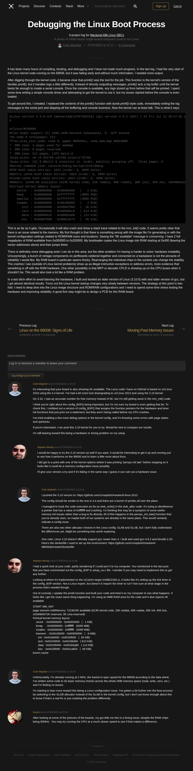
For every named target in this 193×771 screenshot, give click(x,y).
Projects (24, 6)
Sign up (161, 6)
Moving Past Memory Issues (150, 330)
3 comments (48, 334)
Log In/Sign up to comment (26, 375)
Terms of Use (82, 755)
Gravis (36, 712)
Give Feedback (62, 755)
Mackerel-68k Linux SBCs (107, 35)
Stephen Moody (45, 447)
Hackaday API (120, 755)
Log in (178, 6)
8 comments (167, 334)
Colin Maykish (69, 45)
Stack (69, 6)
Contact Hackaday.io (39, 755)
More (84, 6)
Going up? (96, 746)
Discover (39, 6)
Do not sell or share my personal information (155, 755)
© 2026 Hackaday (96, 762)
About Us (19, 755)
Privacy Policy (101, 755)
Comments (127, 45)
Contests (55, 6)
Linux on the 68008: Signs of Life (45, 330)
